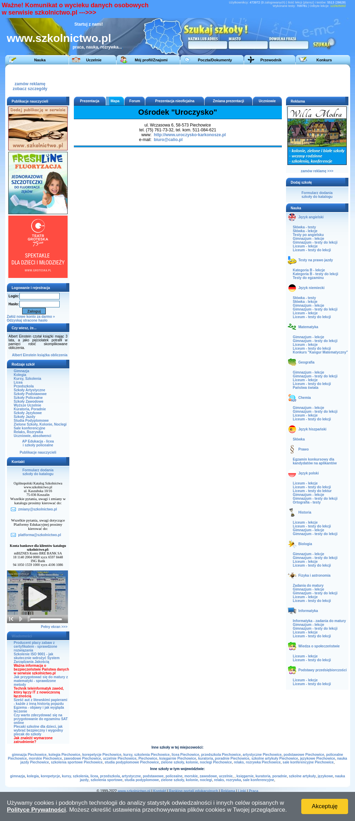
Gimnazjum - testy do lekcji (315, 242)
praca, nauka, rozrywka (96, 47)
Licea (18, 382)
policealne (173, 776)
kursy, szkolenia (75, 776)
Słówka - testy (304, 227)
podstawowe (153, 776)
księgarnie (244, 776)
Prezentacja (89, 101)
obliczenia (59, 355)
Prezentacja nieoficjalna (174, 101)
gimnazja (17, 776)
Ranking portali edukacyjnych (193, 791)
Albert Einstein (24, 355)
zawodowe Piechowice (82, 758)
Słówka (299, 439)
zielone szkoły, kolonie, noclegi (186, 780)
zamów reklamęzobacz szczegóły (29, 84)
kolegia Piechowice (64, 755)
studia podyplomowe (141, 780)
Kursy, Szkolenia (27, 379)
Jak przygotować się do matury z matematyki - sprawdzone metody (41, 681)
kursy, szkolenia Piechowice (146, 755)
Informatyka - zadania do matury (319, 621)
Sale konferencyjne (29, 428)
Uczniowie (267, 101)
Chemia (304, 398)
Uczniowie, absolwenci (32, 436)
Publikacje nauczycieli (38, 452)
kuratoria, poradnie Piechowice (223, 758)
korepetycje (50, 776)
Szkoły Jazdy (24, 417)
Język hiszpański (312, 429)
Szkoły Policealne (28, 398)
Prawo (303, 449)
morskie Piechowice (45, 758)
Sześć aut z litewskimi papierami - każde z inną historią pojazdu (41, 702)
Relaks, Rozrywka (28, 432)
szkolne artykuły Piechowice (274, 758)
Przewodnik (271, 60)
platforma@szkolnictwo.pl (39, 535)
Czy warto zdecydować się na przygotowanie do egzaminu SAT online (41, 719)
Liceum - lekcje (305, 246)
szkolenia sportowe (106, 780)
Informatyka (308, 611)
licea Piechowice (185, 755)
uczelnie (225, 776)
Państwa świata (306, 388)
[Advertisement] (220, 80)
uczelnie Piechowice (120, 758)
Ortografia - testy (307, 502)
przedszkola (110, 776)
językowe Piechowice (317, 758)
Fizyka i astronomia (314, 575)
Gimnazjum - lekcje (308, 239)
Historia (304, 512)
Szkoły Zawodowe (29, 401)
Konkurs (324, 60)
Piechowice (147, 758)
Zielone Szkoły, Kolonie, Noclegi (40, 424)
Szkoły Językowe (28, 413)
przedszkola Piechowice (221, 755)
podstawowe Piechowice (304, 755)
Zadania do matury (308, 585)
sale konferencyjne (258, 780)
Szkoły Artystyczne (29, 390)
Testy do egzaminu (308, 278)
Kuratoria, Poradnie (30, 409)
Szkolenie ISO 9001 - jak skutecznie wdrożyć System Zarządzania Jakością (37, 658)
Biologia (305, 544)
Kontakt (159, 791)
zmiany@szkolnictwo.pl (37, 509)
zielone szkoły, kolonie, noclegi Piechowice (196, 762)
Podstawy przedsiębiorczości (322, 670)
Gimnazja (21, 371)
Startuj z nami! (89, 24)
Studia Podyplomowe (31, 420)
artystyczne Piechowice (262, 755)
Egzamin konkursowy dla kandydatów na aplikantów (315, 461)
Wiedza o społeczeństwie (319, 646)
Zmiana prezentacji (228, 101)
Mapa (115, 101)
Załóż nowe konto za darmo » (31, 316)
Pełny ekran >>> (54, 627)
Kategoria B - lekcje (309, 270)
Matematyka (308, 327)
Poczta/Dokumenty (215, 60)
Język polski (308, 473)
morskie (191, 776)
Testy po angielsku (308, 235)
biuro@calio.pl (168, 139)
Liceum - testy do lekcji (312, 250)
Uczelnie (94, 60)
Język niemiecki (311, 288)
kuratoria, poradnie (271, 776)
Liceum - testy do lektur (312, 491)
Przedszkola (24, 386)
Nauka (39, 60)
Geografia (306, 362)
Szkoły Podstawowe (30, 394)
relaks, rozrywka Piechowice (257, 762)
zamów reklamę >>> (317, 171)
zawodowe (208, 776)
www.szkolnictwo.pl (59, 38)
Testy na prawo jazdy (315, 260)
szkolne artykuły (302, 776)
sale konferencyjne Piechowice (308, 762)
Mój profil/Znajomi (151, 60)
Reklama (228, 791)
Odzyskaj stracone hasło (27, 320)
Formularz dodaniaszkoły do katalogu (38, 472)
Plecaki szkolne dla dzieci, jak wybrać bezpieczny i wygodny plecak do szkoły (38, 730)
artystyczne (131, 776)
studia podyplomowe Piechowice (132, 762)
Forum (134, 101)
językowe (325, 776)
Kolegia (20, 375)
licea (94, 776)
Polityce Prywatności (36, 809)
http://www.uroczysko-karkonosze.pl (190, 134)
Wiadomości (22, 636)
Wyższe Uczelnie (27, 405)
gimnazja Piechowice (29, 755)
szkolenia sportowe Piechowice (77, 762)
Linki (242, 791)
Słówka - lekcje (305, 231)
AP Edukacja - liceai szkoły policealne (38, 443)
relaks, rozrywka (227, 780)
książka (43, 355)
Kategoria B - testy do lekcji (315, 274)
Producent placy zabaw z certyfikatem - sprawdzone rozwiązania (36, 646)
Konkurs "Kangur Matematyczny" (320, 352)
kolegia (32, 776)
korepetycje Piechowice (101, 755)
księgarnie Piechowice (177, 758)
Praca (253, 791)
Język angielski (311, 217)
